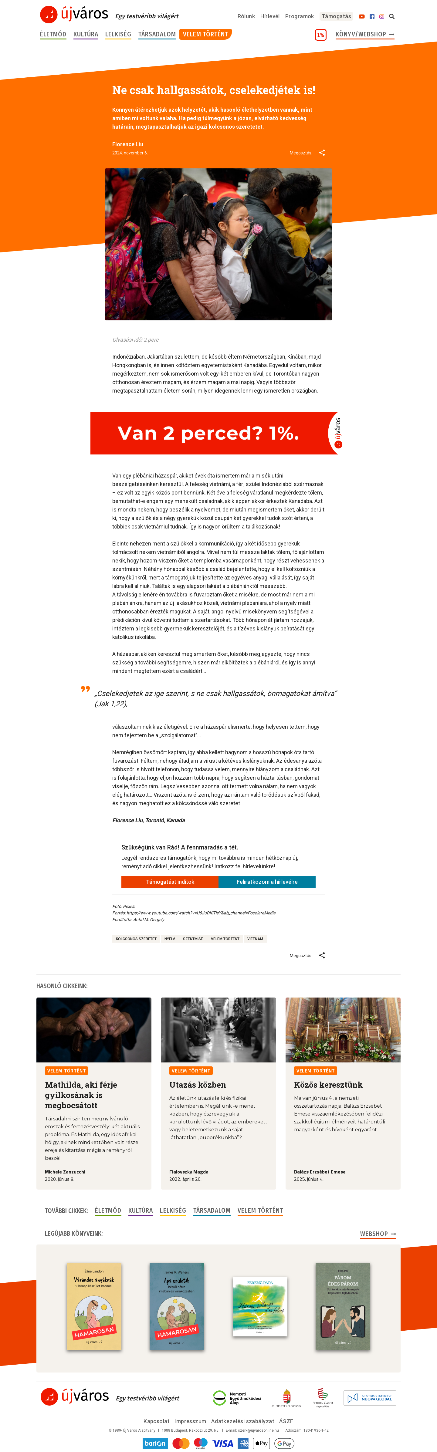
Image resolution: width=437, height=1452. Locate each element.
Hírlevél (270, 16)
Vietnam (255, 939)
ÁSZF (286, 1421)
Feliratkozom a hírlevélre (267, 882)
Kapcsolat (157, 1421)
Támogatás (336, 16)
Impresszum (190, 1421)
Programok (299, 16)
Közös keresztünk (328, 1084)
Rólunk (246, 16)
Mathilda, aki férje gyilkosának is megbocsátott (81, 1094)
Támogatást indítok (170, 882)
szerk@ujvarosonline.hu (258, 1430)
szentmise (193, 939)
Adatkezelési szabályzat (242, 1421)
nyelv (169, 939)
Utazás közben (197, 1084)
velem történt (225, 939)
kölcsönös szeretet (136, 939)
